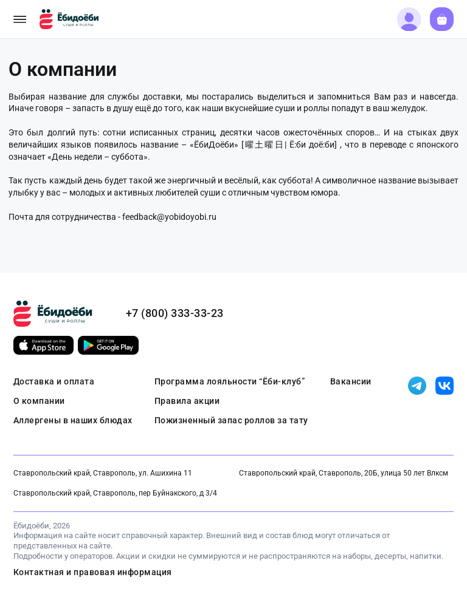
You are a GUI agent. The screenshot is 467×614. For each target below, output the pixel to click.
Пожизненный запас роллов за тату (231, 420)
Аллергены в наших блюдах (73, 420)
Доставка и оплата (54, 381)
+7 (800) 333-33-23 (175, 313)
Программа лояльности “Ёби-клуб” (229, 381)
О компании (39, 401)
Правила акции (187, 401)
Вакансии (351, 381)
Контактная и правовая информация (92, 572)
